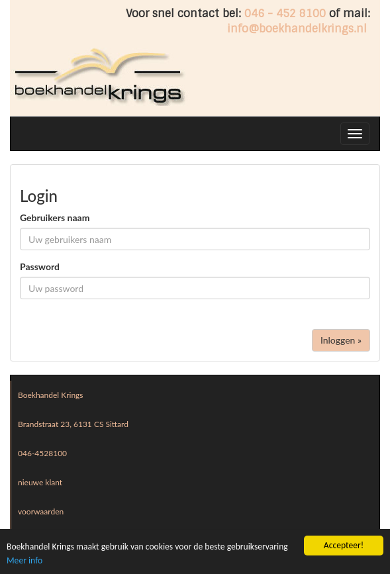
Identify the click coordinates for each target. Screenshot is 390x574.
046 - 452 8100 (285, 14)
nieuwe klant (40, 482)
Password (40, 266)
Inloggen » (341, 340)
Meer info (24, 561)
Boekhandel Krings (50, 395)
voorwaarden (41, 511)
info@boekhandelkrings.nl (297, 29)
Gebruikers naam (54, 217)
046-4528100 (42, 453)
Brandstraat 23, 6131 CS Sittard (73, 424)
